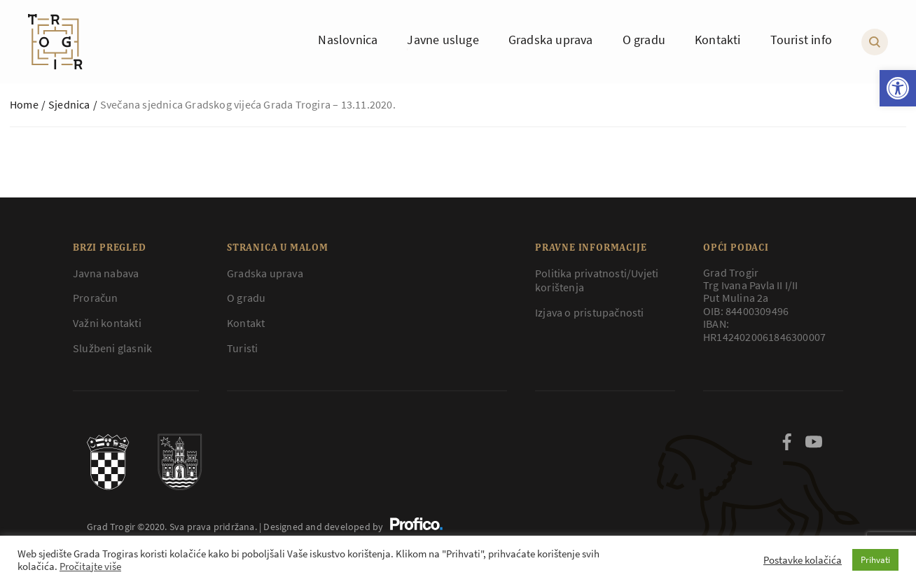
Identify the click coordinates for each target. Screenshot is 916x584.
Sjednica (69, 104)
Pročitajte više (90, 566)
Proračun (95, 298)
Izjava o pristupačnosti (589, 312)
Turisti (242, 348)
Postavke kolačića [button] (802, 560)
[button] (898, 88)
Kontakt (246, 323)
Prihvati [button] (875, 560)
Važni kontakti (107, 323)
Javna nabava (106, 273)
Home (24, 104)
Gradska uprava (265, 273)
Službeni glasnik (112, 348)
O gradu (246, 298)
